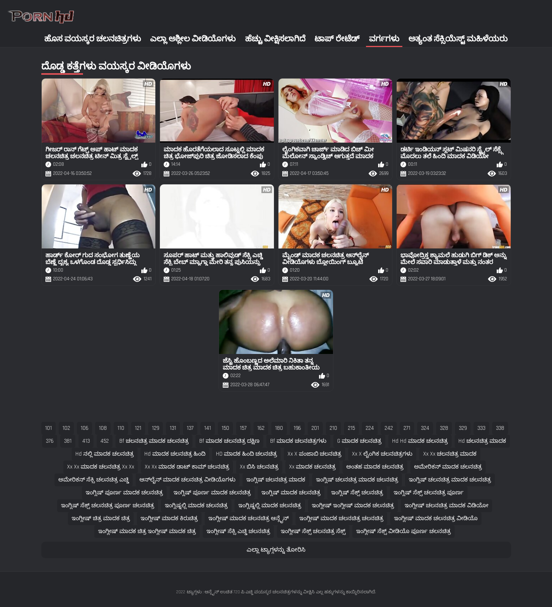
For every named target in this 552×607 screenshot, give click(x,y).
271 (406, 428)
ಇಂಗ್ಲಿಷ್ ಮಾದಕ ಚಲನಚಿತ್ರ (291, 492)
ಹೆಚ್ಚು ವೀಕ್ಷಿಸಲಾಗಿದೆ (275, 39)
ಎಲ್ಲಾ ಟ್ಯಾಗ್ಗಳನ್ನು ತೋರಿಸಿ (276, 550)
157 (243, 428)
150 (225, 428)
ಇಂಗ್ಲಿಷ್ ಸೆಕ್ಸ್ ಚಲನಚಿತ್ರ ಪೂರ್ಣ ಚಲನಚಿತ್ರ (107, 505)
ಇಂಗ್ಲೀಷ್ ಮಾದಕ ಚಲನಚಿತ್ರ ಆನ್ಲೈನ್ (248, 518)
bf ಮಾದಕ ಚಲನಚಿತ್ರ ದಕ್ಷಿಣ (229, 441)
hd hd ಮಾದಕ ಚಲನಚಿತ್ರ (420, 441)
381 (68, 441)
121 (138, 428)
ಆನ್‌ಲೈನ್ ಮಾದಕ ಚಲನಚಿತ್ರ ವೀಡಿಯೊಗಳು (187, 479)
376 (49, 441)
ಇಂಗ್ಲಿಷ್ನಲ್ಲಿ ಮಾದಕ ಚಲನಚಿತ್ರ (196, 505)
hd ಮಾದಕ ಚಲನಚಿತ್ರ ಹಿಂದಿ (174, 454)
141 (207, 428)
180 (279, 428)
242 (389, 428)
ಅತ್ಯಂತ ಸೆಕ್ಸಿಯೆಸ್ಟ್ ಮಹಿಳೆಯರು (458, 39)
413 (86, 441)
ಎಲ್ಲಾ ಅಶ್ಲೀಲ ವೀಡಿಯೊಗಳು (193, 39)
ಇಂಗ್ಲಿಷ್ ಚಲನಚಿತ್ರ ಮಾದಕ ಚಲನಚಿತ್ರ (357, 479)
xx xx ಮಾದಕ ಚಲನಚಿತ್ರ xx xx (100, 466)
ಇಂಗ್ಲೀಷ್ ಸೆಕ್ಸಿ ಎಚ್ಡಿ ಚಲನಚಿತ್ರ (238, 531)
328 (444, 428)
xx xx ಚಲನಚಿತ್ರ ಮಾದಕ (450, 454)
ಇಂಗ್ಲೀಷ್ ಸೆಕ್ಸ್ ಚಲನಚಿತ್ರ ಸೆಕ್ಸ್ (313, 531)
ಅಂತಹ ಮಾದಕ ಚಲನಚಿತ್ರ (374, 466)
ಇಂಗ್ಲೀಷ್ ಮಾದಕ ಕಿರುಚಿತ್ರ (169, 518)
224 (370, 428)
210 (333, 428)
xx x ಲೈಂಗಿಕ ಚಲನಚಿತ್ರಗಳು (382, 454)
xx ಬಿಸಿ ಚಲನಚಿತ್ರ (259, 466)
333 (481, 428)
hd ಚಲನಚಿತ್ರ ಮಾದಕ (482, 441)
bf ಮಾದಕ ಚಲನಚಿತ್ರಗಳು (298, 441)
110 (120, 428)
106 (84, 428)
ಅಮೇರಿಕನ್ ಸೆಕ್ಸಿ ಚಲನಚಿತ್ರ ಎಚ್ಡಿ (93, 479)
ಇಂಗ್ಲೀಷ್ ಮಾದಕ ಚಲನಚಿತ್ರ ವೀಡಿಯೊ (436, 518)
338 (500, 428)
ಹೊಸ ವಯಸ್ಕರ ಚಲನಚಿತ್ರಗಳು (92, 39)
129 (155, 428)
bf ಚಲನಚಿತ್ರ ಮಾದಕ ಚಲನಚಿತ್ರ (154, 441)
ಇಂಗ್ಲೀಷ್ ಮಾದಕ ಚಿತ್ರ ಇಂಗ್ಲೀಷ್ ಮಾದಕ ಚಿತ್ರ (147, 531)
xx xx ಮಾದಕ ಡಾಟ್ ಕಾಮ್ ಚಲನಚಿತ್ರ (187, 466)
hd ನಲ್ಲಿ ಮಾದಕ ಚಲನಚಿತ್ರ (104, 454)
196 (297, 428)
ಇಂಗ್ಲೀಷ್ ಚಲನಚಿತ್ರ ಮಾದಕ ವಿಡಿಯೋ (446, 505)
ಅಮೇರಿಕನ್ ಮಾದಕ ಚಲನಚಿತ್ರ (448, 466)
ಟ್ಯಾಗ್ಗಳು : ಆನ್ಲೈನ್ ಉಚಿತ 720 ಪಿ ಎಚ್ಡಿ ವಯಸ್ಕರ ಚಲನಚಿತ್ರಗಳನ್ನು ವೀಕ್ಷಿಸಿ (250, 592)
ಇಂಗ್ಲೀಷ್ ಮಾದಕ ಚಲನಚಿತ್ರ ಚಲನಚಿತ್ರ (341, 518)
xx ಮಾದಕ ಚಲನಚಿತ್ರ (312, 466)
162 (260, 428)
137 (190, 428)
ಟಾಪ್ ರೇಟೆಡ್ (337, 39)
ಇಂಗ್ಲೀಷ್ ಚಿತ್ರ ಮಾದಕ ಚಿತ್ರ (101, 518)
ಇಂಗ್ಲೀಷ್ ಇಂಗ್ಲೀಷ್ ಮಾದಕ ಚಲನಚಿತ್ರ (353, 505)
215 (351, 428)
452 (104, 441)
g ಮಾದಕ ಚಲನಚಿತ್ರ (359, 441)
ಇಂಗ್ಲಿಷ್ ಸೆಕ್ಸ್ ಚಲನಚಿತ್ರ (357, 492)
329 (463, 428)
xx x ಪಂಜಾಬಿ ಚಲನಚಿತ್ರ (314, 454)
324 (425, 428)
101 (48, 428)
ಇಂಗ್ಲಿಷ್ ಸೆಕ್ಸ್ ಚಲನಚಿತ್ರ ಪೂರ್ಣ (429, 492)
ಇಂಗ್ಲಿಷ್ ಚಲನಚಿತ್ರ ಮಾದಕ (275, 479)
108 (103, 428)
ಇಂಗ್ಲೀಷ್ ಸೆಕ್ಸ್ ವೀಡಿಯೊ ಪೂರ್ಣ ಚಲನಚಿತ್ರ (403, 531)
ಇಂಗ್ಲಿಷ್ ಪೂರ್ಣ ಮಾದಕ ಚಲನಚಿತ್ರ (124, 492)
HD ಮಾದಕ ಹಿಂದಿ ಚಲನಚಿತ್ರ (246, 454)
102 (66, 428)
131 (173, 428)
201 (315, 428)
